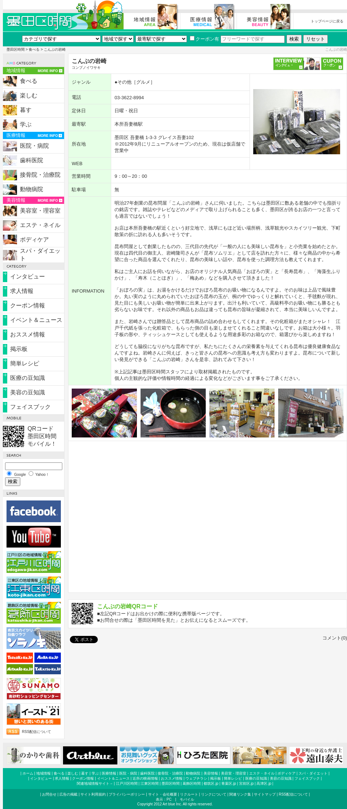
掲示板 (19, 349)
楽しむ (28, 95)
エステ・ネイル (40, 225)
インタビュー (27, 276)
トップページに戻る (327, 21)
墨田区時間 (16, 49)
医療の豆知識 (27, 378)
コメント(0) (334, 638)
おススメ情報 (27, 334)
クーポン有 (204, 39)
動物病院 (31, 189)
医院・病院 (34, 146)
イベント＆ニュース (36, 320)
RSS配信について (36, 732)
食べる (34, 49)
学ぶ (26, 124)
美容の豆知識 (27, 392)
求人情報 (21, 291)
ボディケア (34, 239)
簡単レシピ (24, 363)
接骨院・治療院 (40, 175)
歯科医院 (31, 160)
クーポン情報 (27, 305)
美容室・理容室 (40, 211)
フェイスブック (30, 407)
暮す (26, 110)
